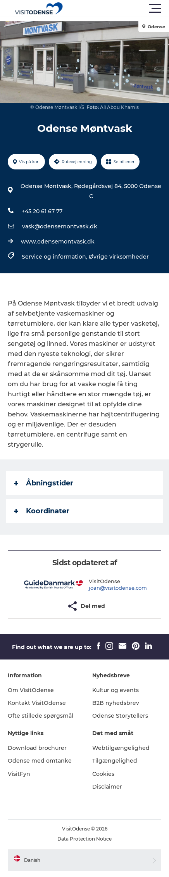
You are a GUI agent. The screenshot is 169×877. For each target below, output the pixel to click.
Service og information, (55, 256)
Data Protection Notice (84, 839)
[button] (119, 8)
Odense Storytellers (120, 715)
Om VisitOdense (31, 690)
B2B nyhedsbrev (115, 702)
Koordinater (41, 511)
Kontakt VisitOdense (37, 702)
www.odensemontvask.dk (58, 241)
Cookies (103, 773)
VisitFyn (19, 773)
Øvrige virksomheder (119, 256)
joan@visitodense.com (118, 588)
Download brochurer (37, 747)
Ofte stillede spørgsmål (40, 715)
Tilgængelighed (114, 760)
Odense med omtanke (40, 760)
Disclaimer (107, 786)
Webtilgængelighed (121, 747)
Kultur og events (115, 690)
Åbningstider (43, 483)
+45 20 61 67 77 (42, 211)
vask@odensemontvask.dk (59, 226)
